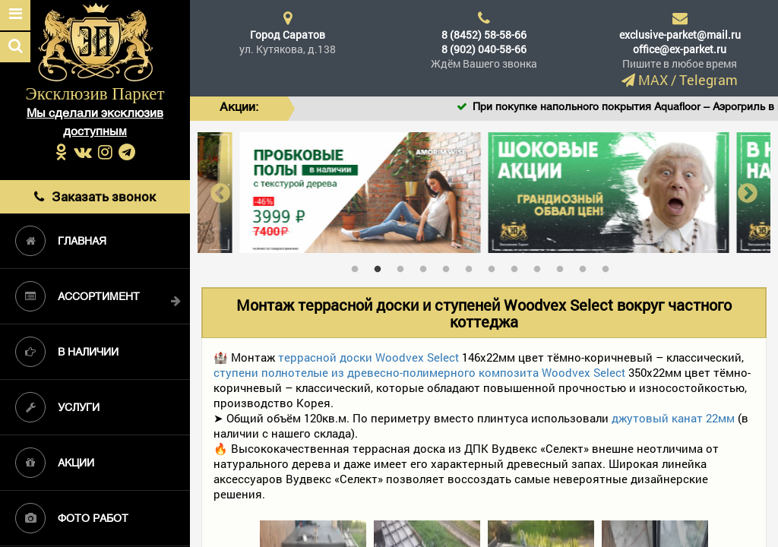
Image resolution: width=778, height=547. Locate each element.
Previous (220, 192)
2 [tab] (381, 266)
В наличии (67, 352)
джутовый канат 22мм (673, 417)
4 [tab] (427, 266)
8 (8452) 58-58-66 (484, 34)
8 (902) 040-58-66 (484, 49)
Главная (60, 241)
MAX (653, 80)
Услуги (57, 407)
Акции (54, 462)
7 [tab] (495, 266)
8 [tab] (518, 266)
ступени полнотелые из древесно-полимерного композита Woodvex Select (419, 372)
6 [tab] (472, 266)
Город (287, 34)
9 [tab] (541, 266)
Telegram (708, 80)
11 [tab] (586, 266)
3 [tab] (404, 266)
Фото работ (71, 518)
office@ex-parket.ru (679, 49)
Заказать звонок (95, 196)
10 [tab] (563, 266)
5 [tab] (449, 266)
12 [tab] (609, 266)
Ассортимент (77, 296)
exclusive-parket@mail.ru (680, 34)
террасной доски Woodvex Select (368, 357)
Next (747, 192)
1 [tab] (358, 266)
